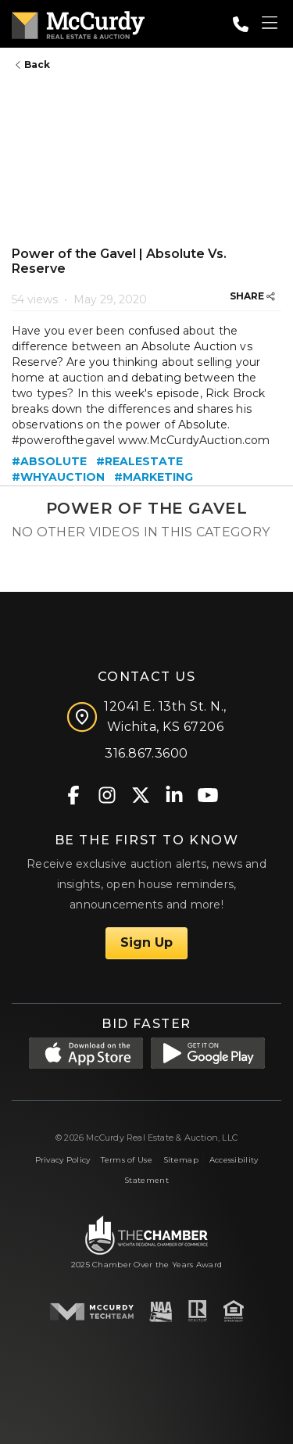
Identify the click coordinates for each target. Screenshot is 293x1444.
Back (33, 64)
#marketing (153, 477)
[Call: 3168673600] (240, 24)
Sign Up (146, 942)
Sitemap (180, 1160)
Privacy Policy (63, 1160)
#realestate (139, 461)
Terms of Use (126, 1160)
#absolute (49, 461)
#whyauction (58, 477)
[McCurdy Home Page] (78, 22)
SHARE (252, 296)
